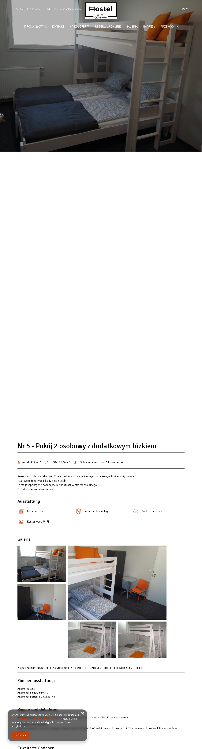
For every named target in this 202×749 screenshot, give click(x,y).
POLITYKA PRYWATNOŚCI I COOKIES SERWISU (35, 718)
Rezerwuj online (108, 26)
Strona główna (35, 26)
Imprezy (149, 26)
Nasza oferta (79, 26)
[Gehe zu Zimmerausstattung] (30, 669)
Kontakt (58, 26)
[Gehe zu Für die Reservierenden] (118, 669)
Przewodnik (169, 26)
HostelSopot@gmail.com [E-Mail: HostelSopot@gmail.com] (66, 9)
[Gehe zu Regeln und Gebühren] (59, 669)
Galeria (132, 26)
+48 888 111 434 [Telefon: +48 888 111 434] (30, 9)
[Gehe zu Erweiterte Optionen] (88, 669)
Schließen (20, 735)
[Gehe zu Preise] (139, 669)
